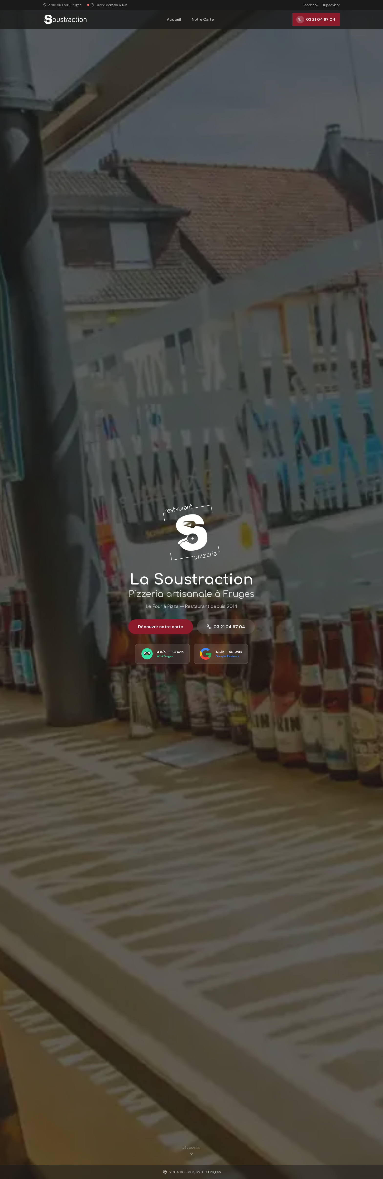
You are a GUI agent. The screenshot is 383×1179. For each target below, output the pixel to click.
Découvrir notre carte (160, 627)
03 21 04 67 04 (226, 627)
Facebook (311, 5)
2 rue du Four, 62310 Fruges (191, 1172)
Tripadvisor (331, 5)
